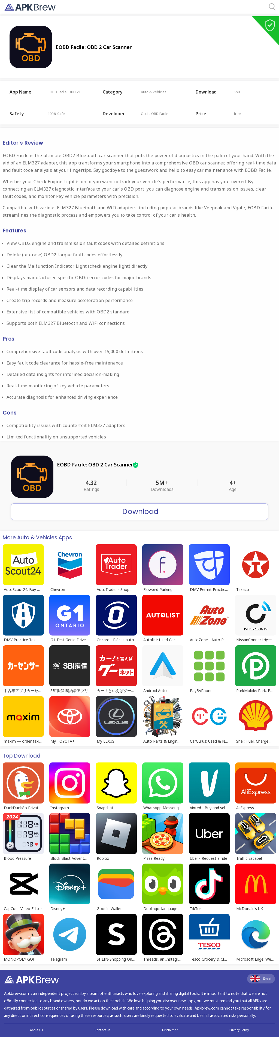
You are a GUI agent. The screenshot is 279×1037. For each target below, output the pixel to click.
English (261, 978)
